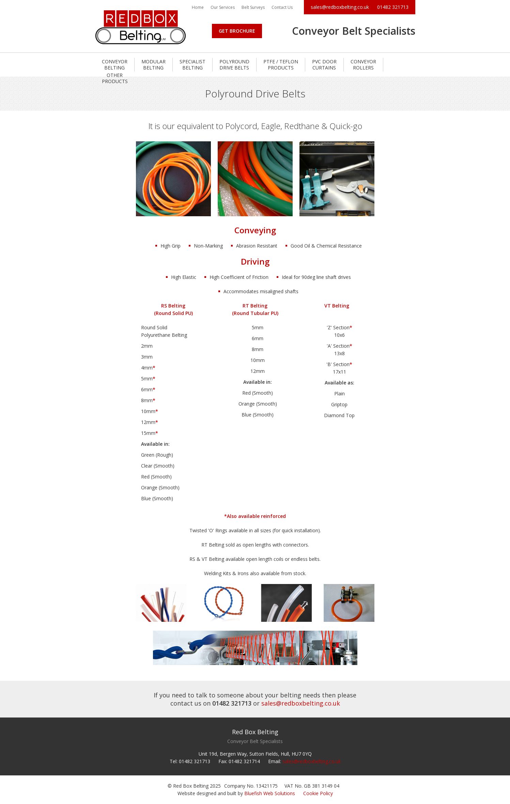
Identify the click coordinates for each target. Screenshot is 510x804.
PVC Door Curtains (324, 64)
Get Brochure (237, 31)
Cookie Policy (318, 793)
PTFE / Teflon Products (280, 64)
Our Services (223, 7)
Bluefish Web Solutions (269, 793)
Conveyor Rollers (363, 64)
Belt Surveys (253, 7)
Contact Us (282, 7)
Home (198, 7)
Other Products (115, 78)
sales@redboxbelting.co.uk (340, 7)
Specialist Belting (192, 64)
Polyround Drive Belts (234, 64)
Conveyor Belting (114, 64)
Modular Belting (153, 64)
